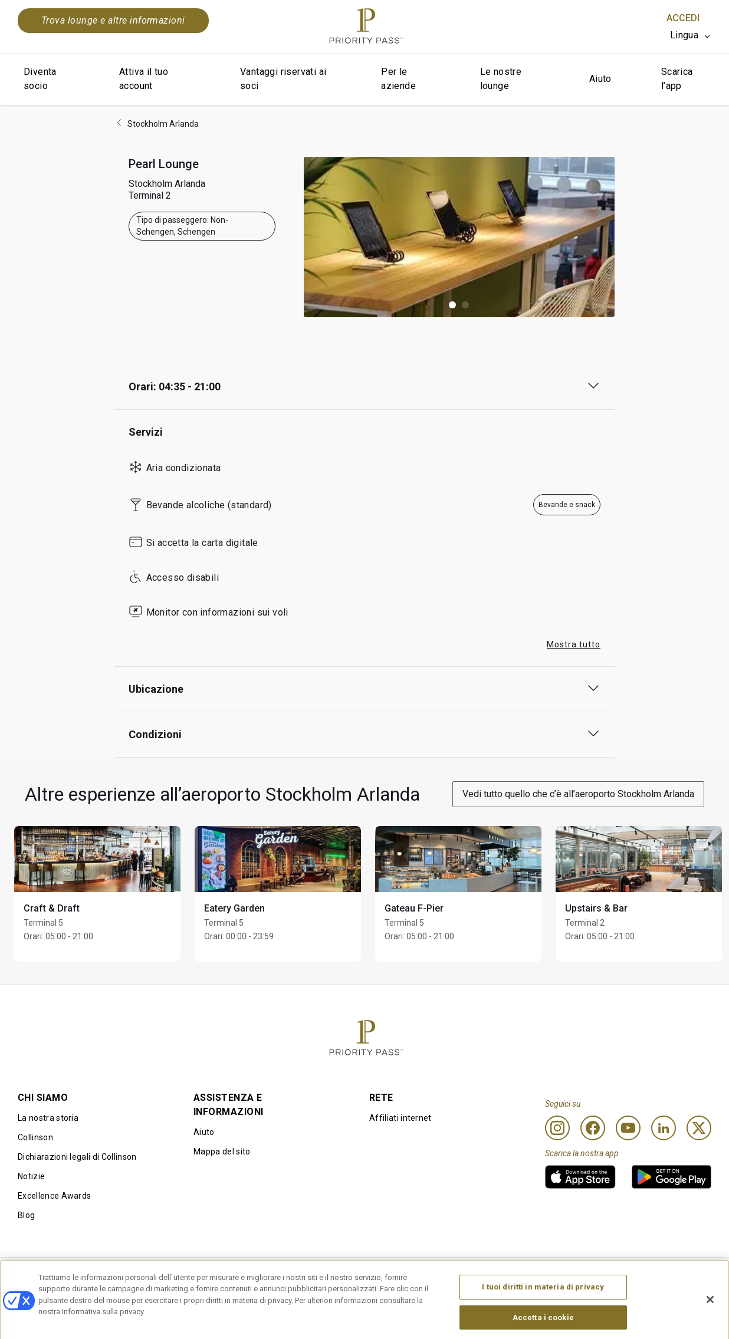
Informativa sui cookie (351, 1276)
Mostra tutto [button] (573, 644)
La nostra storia (48, 1118)
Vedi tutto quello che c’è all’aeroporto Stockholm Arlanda (578, 794)
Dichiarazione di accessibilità (655, 1276)
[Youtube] (628, 1128)
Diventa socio (40, 78)
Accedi (683, 18)
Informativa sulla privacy (502, 1276)
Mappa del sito (221, 1151)
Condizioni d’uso (49, 1276)
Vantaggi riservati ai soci (283, 78)
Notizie (31, 1176)
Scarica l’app (677, 78)
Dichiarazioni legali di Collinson (77, 1157)
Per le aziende (398, 78)
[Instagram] (557, 1128)
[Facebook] (592, 1128)
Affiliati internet (400, 1118)
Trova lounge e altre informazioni (113, 20)
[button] (452, 304)
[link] (580, 1177)
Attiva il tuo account (143, 78)
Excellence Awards (54, 1195)
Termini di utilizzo (197, 1276)
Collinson (35, 1137)
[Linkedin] (663, 1128)
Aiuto (600, 78)
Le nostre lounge (501, 78)
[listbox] (690, 35)
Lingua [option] (684, 35)
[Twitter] (699, 1128)
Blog (26, 1215)
